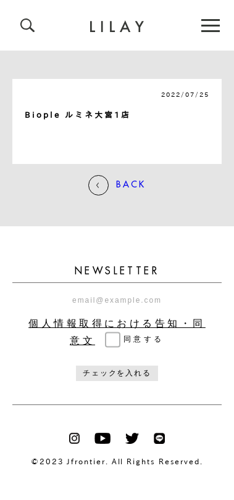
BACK (117, 185)
